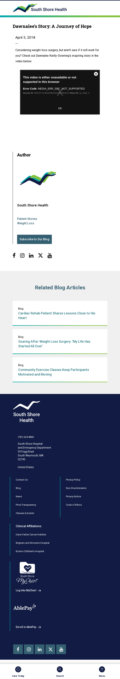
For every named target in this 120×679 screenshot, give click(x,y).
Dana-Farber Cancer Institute (31, 534)
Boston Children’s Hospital (30, 551)
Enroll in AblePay (26, 626)
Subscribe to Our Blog (34, 239)
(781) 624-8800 (26, 437)
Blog (18, 488)
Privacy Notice (73, 496)
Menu (102, 671)
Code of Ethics (74, 504)
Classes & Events (25, 513)
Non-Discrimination (76, 488)
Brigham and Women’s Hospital (32, 542)
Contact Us (22, 479)
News (19, 496)
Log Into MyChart (26, 590)
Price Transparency (26, 504)
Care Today (18, 671)
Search (60, 671)
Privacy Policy (73, 479)
